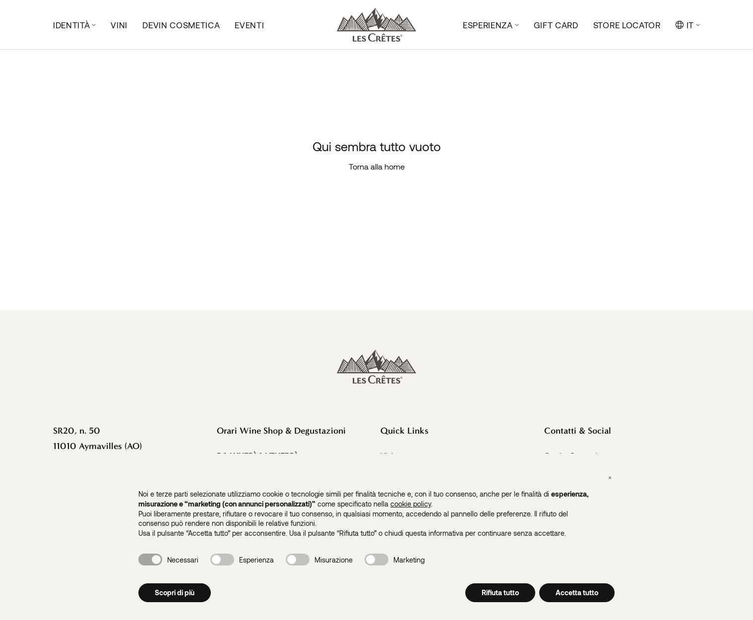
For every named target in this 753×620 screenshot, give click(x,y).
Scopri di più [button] (174, 592)
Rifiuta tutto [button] (500, 592)
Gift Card (556, 25)
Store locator (627, 25)
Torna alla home (377, 166)
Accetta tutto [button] (577, 592)
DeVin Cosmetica (181, 25)
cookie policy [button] (410, 504)
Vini (119, 25)
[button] (610, 477)
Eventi (249, 25)
